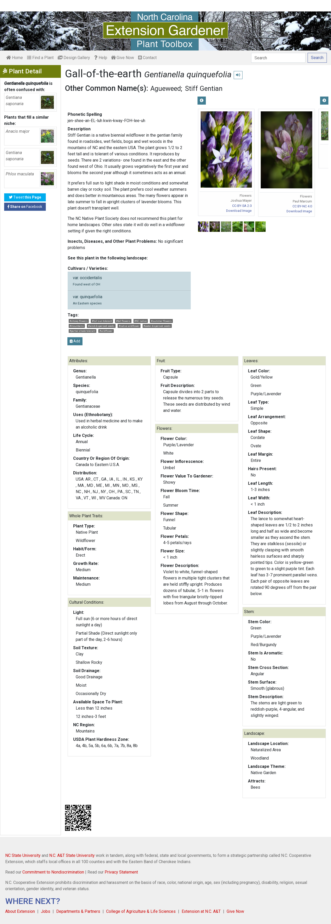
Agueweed (165, 88)
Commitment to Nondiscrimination (53, 872)
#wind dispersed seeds (101, 325)
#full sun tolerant (102, 321)
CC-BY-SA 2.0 (242, 206)
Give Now (122, 57)
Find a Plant (40, 57)
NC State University (23, 855)
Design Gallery (74, 57)
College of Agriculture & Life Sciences (141, 911)
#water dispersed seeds (157, 325)
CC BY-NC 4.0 (302, 206)
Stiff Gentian (203, 88)
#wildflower (106, 330)
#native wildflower (129, 325)
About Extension (20, 911)
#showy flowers (78, 321)
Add (75, 341)
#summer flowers (161, 321)
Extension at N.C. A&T (201, 911)
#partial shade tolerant (82, 330)
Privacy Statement (121, 872)
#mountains (76, 325)
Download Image (239, 211)
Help (100, 57)
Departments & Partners (78, 911)
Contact (147, 57)
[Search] (278, 58)
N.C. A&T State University (72, 855)
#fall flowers (123, 321)
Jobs (45, 911)
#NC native (140, 321)
